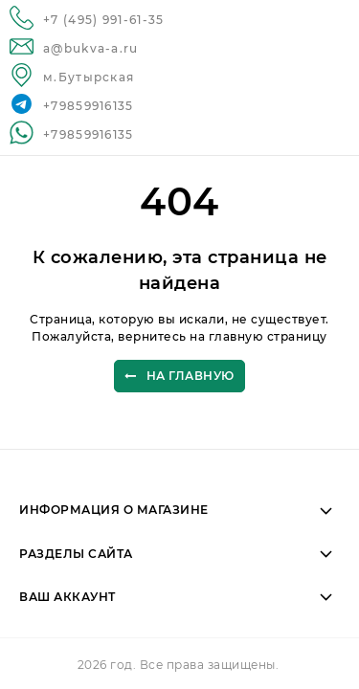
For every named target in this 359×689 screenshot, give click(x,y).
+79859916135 (88, 106)
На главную (179, 376)
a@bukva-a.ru (91, 48)
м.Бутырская (88, 77)
